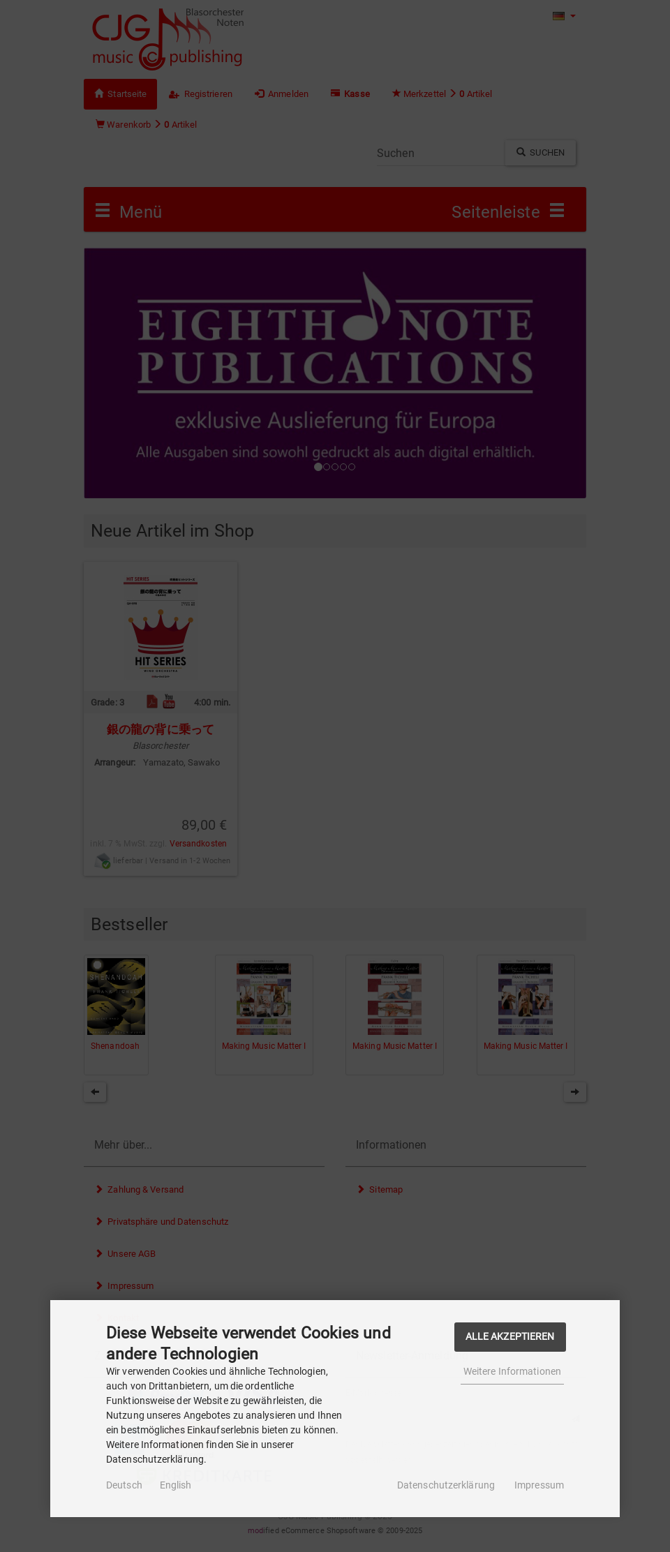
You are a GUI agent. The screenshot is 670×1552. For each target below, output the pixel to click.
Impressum (539, 1485)
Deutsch (124, 1485)
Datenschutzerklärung (446, 1485)
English (176, 1485)
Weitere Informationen (512, 1371)
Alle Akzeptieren (510, 1337)
